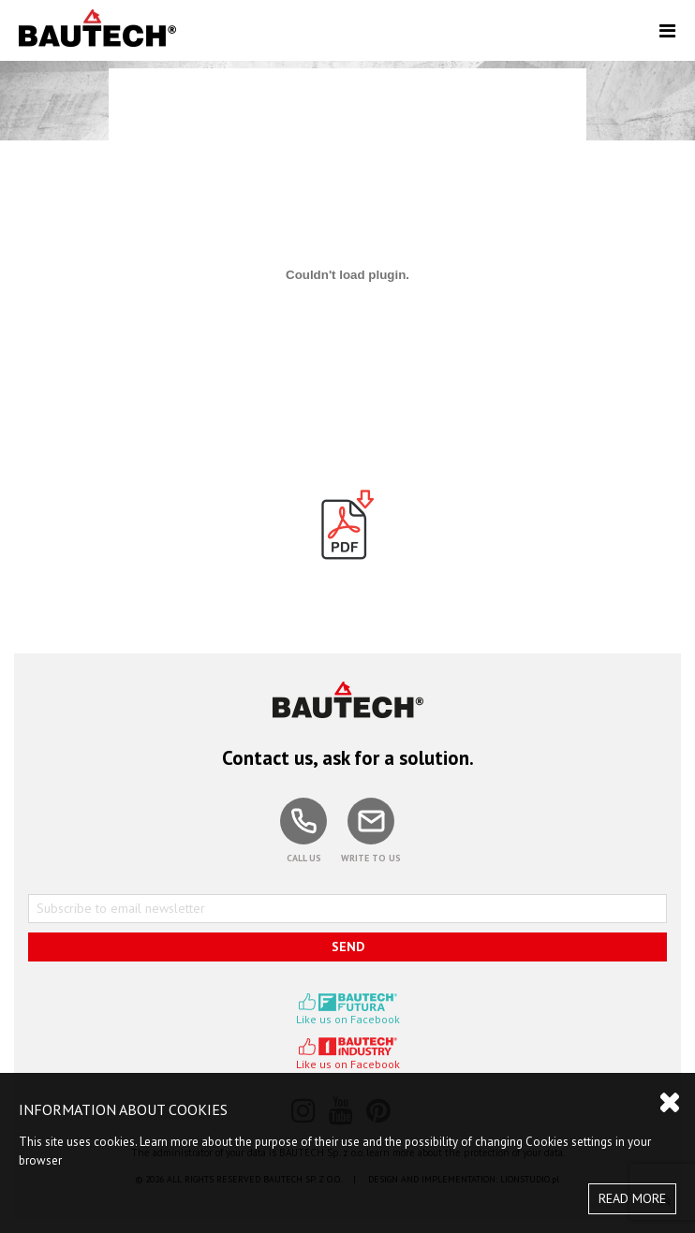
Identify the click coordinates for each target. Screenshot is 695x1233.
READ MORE (632, 1198)
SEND (348, 946)
